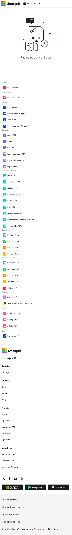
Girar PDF (11, 147)
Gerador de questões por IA (18, 126)
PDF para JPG (12, 254)
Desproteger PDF (14, 313)
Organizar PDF (12, 166)
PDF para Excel (13, 241)
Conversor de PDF (14, 97)
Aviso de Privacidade (11, 521)
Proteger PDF (12, 319)
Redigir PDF (11, 207)
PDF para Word (13, 235)
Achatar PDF (12, 326)
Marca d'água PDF (14, 213)
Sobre (4, 387)
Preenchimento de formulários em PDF (22, 219)
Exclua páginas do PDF (16, 154)
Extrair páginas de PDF (16, 160)
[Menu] (67, 3)
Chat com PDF (12, 107)
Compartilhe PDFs (14, 226)
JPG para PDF (12, 282)
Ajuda (4, 393)
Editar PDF (11, 175)
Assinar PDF (12, 297)
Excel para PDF (13, 269)
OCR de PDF (12, 288)
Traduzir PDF (12, 120)
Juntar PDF (11, 135)
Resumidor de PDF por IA (17, 113)
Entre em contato (9, 500)
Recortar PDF (12, 201)
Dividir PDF (11, 141)
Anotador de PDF (14, 182)
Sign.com (6, 439)
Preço (4, 414)
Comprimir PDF (13, 87)
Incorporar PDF (8, 427)
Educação (6, 372)
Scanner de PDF (13, 336)
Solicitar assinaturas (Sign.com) (19, 303)
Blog (4, 399)
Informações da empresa (13, 507)
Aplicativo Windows (10, 467)
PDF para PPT (12, 247)
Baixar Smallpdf (9, 454)
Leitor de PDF (12, 188)
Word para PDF (13, 263)
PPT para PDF (12, 275)
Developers (7, 433)
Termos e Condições (11, 514)
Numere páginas (13, 194)
